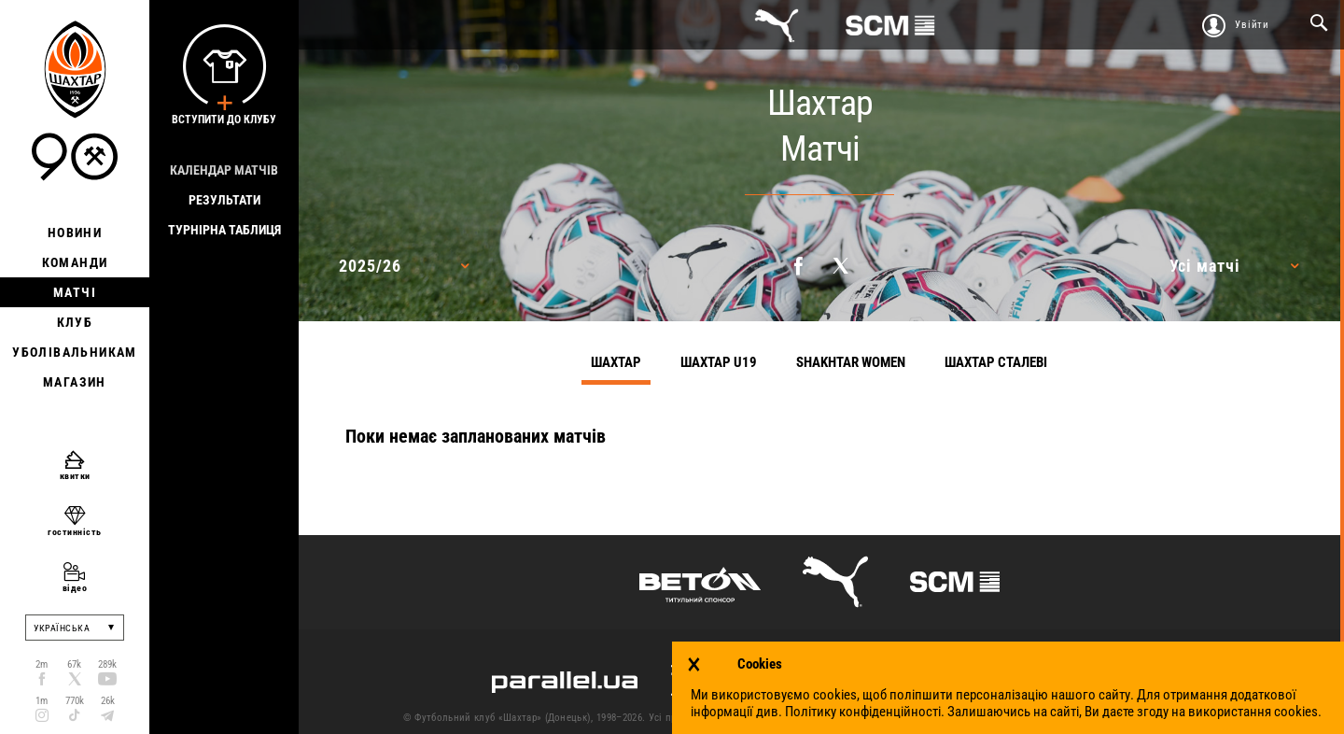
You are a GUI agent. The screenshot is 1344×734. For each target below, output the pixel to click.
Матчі (74, 292)
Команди (75, 262)
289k (107, 664)
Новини (75, 232)
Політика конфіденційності (1073, 718)
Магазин (74, 381)
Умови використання (936, 718)
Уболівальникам (74, 352)
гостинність (75, 532)
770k (74, 701)
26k (108, 701)
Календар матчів (224, 169)
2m (41, 664)
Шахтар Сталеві (996, 362)
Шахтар (616, 362)
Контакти (840, 718)
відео (75, 588)
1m (41, 701)
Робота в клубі (1196, 718)
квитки (75, 476)
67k (74, 664)
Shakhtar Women (850, 362)
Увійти (1252, 25)
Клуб (75, 322)
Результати (224, 199)
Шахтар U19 (718, 362)
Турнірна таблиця (224, 229)
